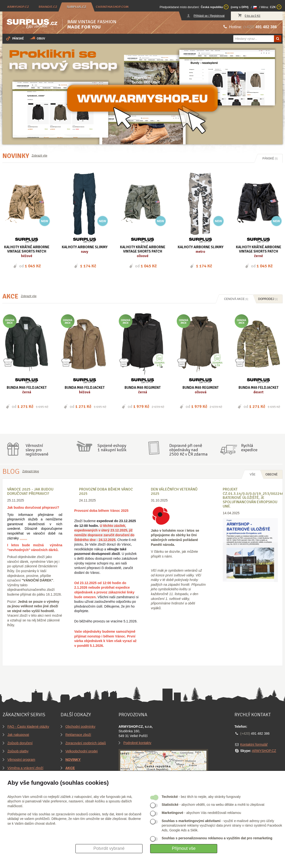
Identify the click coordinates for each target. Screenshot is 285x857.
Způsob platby (17, 751)
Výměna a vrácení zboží (25, 768)
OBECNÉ (271, 474)
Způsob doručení (20, 743)
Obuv (37, 38)
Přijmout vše (183, 848)
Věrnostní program (21, 759)
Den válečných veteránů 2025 (174, 491)
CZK (275, 7)
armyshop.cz (18, 7)
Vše (252, 474)
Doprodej (268, 299)
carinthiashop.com (112, 7)
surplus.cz (76, 7)
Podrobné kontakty (137, 743)
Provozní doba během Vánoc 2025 (106, 491)
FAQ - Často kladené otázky (28, 726)
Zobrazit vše (39, 155)
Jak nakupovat (18, 735)
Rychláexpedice (249, 447)
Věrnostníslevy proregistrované (37, 450)
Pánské (14, 38)
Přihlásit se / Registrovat (209, 15)
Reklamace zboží (78, 735)
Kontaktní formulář (254, 744)
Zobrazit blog (30, 471)
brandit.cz (48, 7)
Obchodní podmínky (80, 726)
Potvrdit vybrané (109, 848)
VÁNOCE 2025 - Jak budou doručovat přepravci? (30, 491)
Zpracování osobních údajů (85, 743)
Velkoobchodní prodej (81, 751)
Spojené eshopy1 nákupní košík (111, 447)
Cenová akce (236, 299)
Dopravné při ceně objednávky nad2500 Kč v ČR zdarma (188, 450)
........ (23, 538)
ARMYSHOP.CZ (264, 751)
